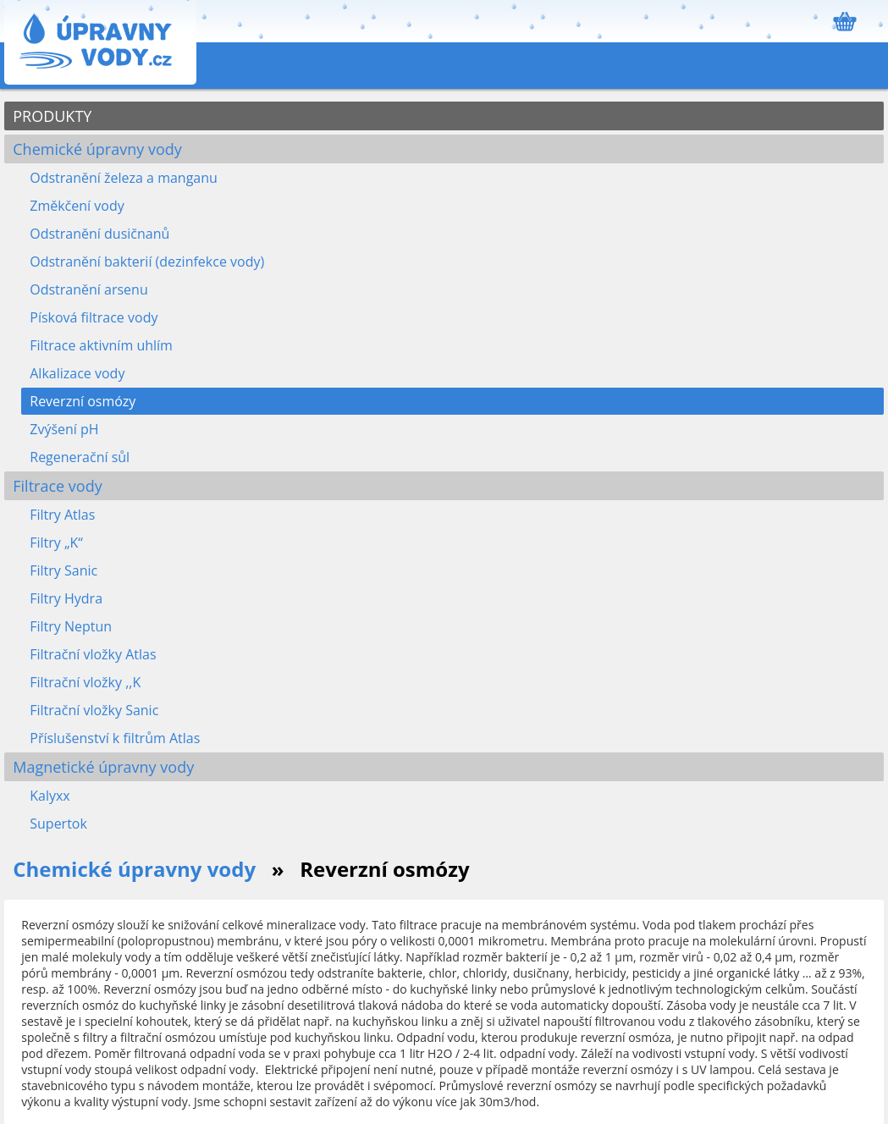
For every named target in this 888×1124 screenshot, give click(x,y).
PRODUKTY (52, 116)
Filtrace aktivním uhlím (101, 345)
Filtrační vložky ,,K (85, 682)
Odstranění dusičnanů (99, 233)
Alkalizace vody (77, 373)
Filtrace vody (57, 486)
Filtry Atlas (62, 514)
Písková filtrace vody (93, 317)
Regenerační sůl (80, 457)
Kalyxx (50, 795)
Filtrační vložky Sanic (94, 710)
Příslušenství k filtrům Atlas (115, 738)
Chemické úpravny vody (97, 149)
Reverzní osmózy (82, 401)
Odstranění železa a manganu (124, 177)
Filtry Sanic (63, 570)
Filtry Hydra (66, 598)
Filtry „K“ (56, 542)
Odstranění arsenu (88, 289)
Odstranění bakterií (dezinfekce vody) (147, 261)
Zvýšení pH (64, 429)
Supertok (58, 823)
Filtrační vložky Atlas (93, 654)
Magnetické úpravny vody (103, 767)
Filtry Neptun (71, 626)
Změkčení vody (77, 205)
